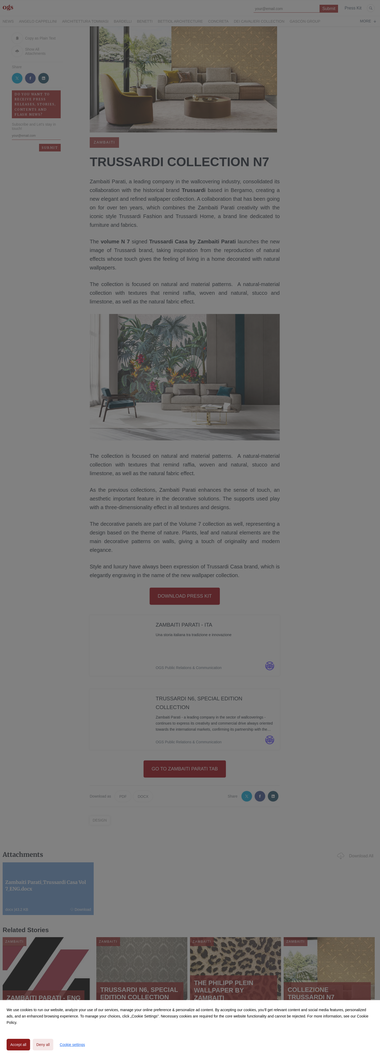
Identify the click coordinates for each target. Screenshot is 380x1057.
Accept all (18, 1045)
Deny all (43, 1045)
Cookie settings (72, 1045)
